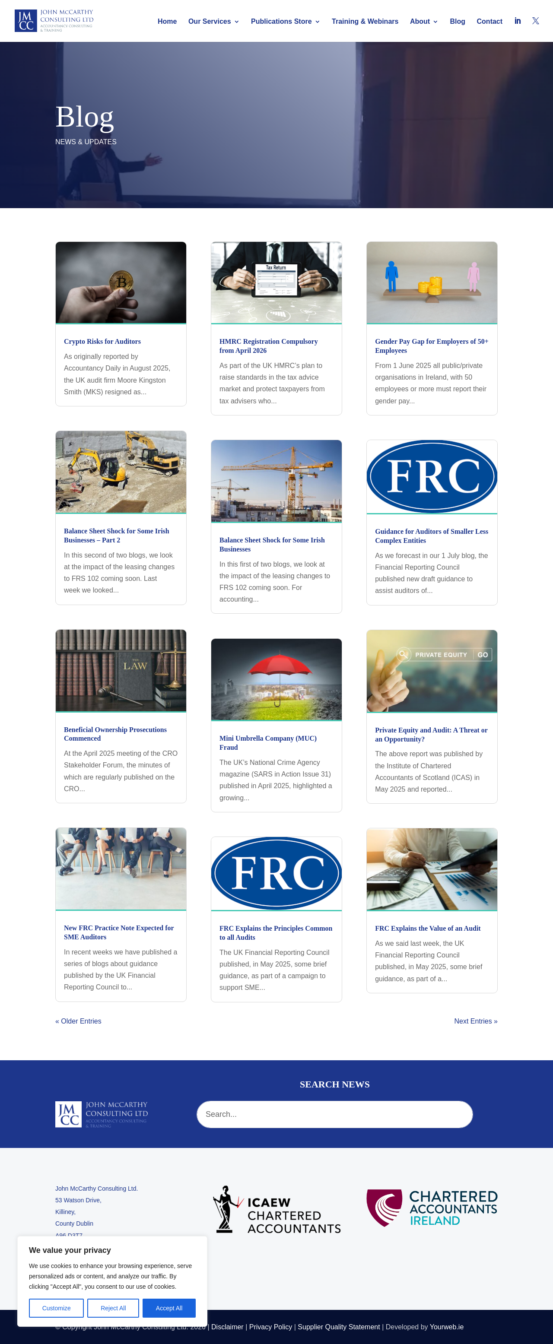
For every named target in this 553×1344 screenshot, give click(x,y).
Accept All (169, 1308)
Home (167, 22)
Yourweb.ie (447, 1327)
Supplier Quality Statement (339, 1327)
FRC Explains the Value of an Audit (428, 928)
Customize (56, 1308)
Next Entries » (476, 1021)
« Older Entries (78, 1021)
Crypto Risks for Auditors (102, 341)
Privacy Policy (270, 1327)
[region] (112, 1281)
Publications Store (281, 22)
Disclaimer (227, 1327)
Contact (490, 22)
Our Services (209, 22)
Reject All (113, 1308)
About (420, 22)
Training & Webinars (365, 22)
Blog (458, 22)
